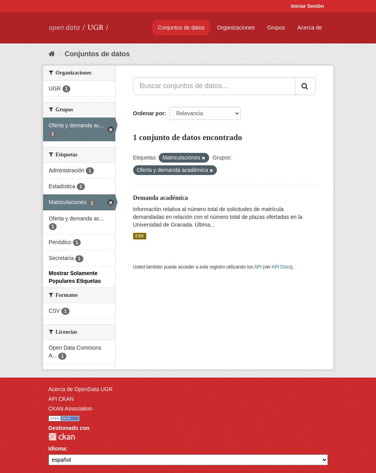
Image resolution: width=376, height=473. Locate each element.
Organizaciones (236, 27)
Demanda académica (160, 197)
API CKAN (61, 399)
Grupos (276, 27)
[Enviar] (305, 86)
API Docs (281, 267)
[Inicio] (52, 54)
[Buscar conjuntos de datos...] (214, 86)
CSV (139, 236)
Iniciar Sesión (307, 6)
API (257, 267)
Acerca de (309, 27)
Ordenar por (149, 113)
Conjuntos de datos (181, 27)
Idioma (57, 448)
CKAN (62, 437)
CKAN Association (71, 408)
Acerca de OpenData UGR (81, 389)
